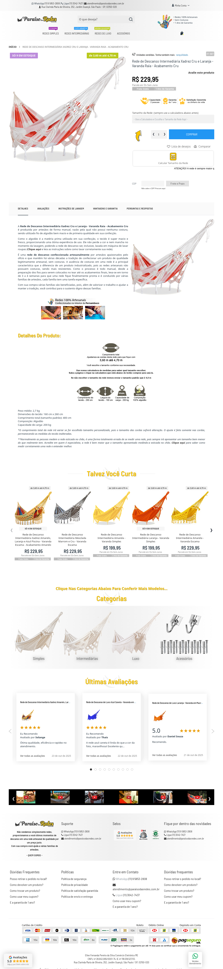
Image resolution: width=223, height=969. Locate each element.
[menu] (86, 33)
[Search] (131, 19)
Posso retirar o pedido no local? (28, 879)
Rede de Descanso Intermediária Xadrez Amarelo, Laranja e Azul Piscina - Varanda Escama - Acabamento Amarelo (33, 539)
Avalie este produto (201, 72)
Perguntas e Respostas (140, 208)
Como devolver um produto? (26, 884)
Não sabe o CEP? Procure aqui (153, 188)
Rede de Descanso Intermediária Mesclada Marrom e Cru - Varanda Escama (72, 539)
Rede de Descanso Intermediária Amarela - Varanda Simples (111, 538)
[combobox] (106, 19)
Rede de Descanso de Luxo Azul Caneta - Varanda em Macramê (114, 702)
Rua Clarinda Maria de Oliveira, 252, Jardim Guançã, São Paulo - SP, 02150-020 (79, 6)
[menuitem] (51, 33)
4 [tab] (105, 769)
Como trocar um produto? (25, 890)
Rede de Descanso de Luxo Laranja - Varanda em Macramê (178, 702)
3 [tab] (100, 769)
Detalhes (23, 208)
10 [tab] (132, 769)
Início (13, 47)
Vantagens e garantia (105, 208)
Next (212, 731)
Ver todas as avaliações (32, 755)
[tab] (23, 208)
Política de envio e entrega (77, 896)
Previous (10, 731)
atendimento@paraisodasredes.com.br (104, 3)
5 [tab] (109, 769)
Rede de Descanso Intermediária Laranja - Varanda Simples (150, 538)
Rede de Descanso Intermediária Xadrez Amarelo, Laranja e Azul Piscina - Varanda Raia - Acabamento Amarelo (70, 702)
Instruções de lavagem (71, 208)
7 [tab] (118, 769)
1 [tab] (91, 769)
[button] (181, 5)
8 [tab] (123, 769)
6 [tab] (114, 769)
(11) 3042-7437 (76, 3)
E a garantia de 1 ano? (22, 902)
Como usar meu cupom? (24, 896)
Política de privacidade (74, 884)
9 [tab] (127, 769)
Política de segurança (73, 879)
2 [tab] (95, 769)
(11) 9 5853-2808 (52, 3)
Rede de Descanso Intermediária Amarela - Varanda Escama (190, 538)
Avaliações (43, 208)
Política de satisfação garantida (79, 890)
